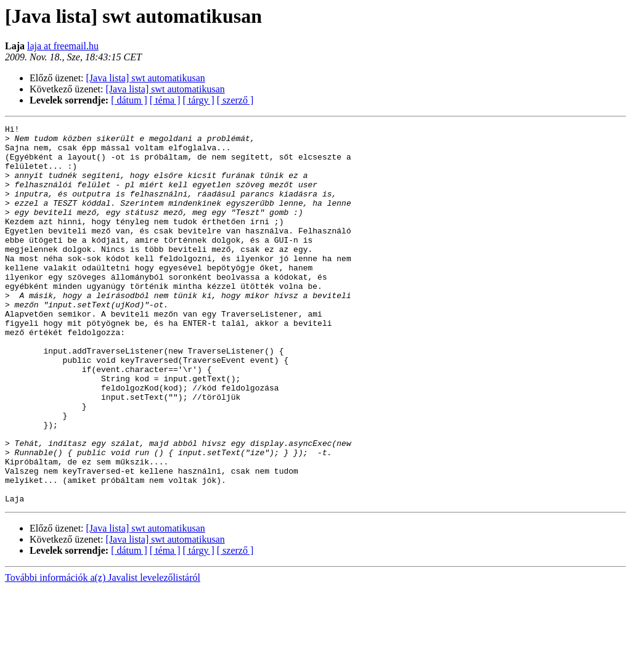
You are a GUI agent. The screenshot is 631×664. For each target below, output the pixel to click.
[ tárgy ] (198, 100)
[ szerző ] (235, 100)
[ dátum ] (129, 100)
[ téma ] (165, 100)
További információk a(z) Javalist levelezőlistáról (102, 653)
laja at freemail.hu (63, 46)
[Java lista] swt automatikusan (145, 78)
